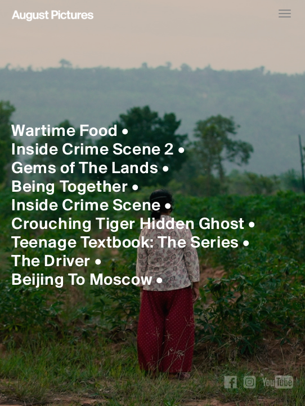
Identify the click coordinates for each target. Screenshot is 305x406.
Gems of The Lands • (90, 169)
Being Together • (75, 187)
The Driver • (56, 262)
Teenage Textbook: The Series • (130, 243)
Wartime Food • (69, 131)
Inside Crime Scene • (91, 206)
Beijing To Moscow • (87, 280)
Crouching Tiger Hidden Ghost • (133, 224)
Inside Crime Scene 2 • (98, 150)
